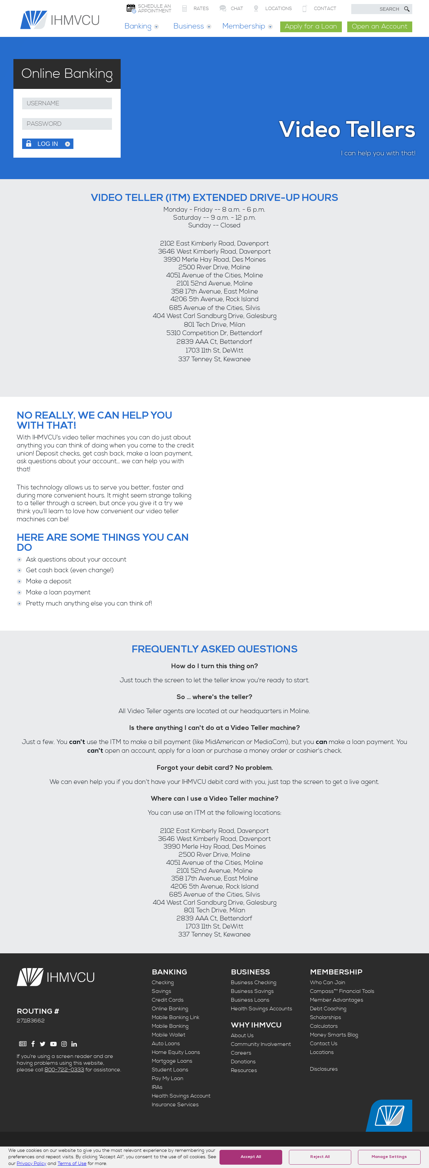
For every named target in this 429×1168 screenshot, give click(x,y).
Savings (161, 991)
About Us (242, 1035)
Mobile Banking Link (175, 1017)
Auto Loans (166, 1043)
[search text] (381, 9)
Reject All (320, 1157)
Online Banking (170, 1008)
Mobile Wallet (168, 1034)
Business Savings (252, 991)
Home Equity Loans (176, 1052)
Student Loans (170, 1069)
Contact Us (324, 1043)
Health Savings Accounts (261, 1008)
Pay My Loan (167, 1078)
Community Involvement (261, 1044)
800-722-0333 (64, 1069)
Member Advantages (336, 1000)
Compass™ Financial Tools (342, 991)
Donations (243, 1061)
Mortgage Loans (172, 1061)
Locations (322, 1052)
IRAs (157, 1087)
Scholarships (325, 1017)
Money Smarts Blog (334, 1034)
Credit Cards (168, 1000)
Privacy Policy (31, 1164)
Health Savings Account (181, 1096)
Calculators (324, 1026)
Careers (241, 1053)
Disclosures (324, 1069)
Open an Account (380, 26)
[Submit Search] (407, 9)
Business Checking (254, 982)
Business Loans (250, 1000)
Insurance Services (175, 1104)
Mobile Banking (170, 1026)
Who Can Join (327, 982)
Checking (163, 982)
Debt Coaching (328, 1008)
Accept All (251, 1157)
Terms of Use (72, 1164)
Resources (244, 1070)
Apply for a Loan (311, 26)
